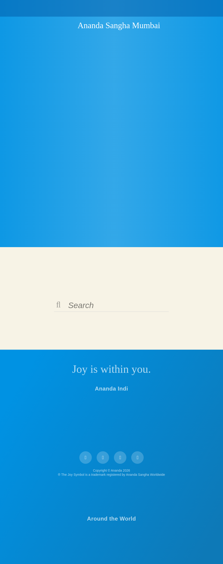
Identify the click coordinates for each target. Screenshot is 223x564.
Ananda (69, 25)
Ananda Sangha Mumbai (119, 25)
